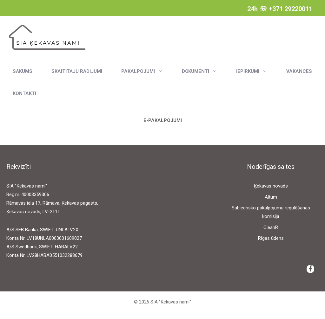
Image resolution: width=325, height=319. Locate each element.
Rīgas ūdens (271, 238)
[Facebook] (310, 269)
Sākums (22, 71)
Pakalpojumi (146, 71)
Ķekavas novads (271, 186)
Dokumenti (204, 71)
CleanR (270, 227)
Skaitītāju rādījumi (76, 71)
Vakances (299, 71)
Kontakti (24, 93)
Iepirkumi (256, 71)
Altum (271, 197)
